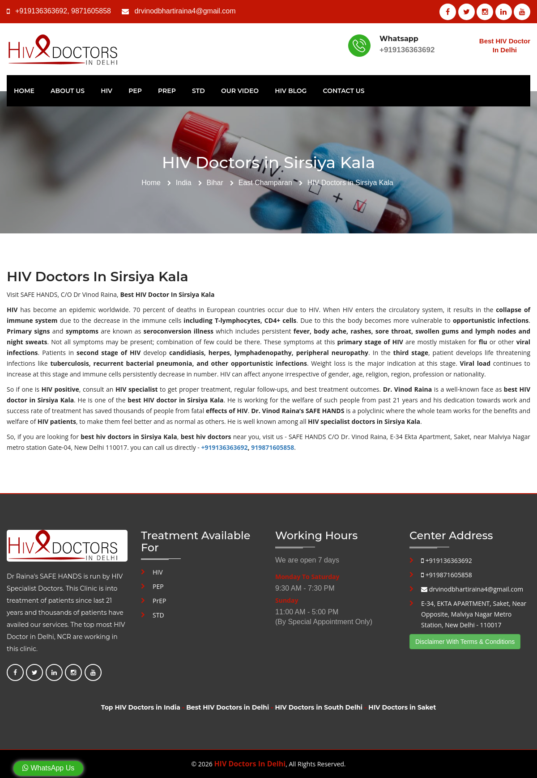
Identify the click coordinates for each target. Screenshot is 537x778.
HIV (106, 91)
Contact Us (344, 91)
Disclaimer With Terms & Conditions (465, 641)
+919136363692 (41, 11)
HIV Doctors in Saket (402, 707)
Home (24, 91)
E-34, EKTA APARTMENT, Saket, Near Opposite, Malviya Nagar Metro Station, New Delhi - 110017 (473, 614)
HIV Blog (291, 91)
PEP (135, 91)
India (184, 182)
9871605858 (91, 11)
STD (198, 91)
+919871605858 (446, 575)
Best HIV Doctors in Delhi (227, 707)
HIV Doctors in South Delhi (318, 707)
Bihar (214, 182)
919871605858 (272, 447)
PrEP (167, 91)
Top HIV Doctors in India (140, 707)
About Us (68, 91)
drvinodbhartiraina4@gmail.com (184, 11)
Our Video (240, 91)
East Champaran (265, 182)
